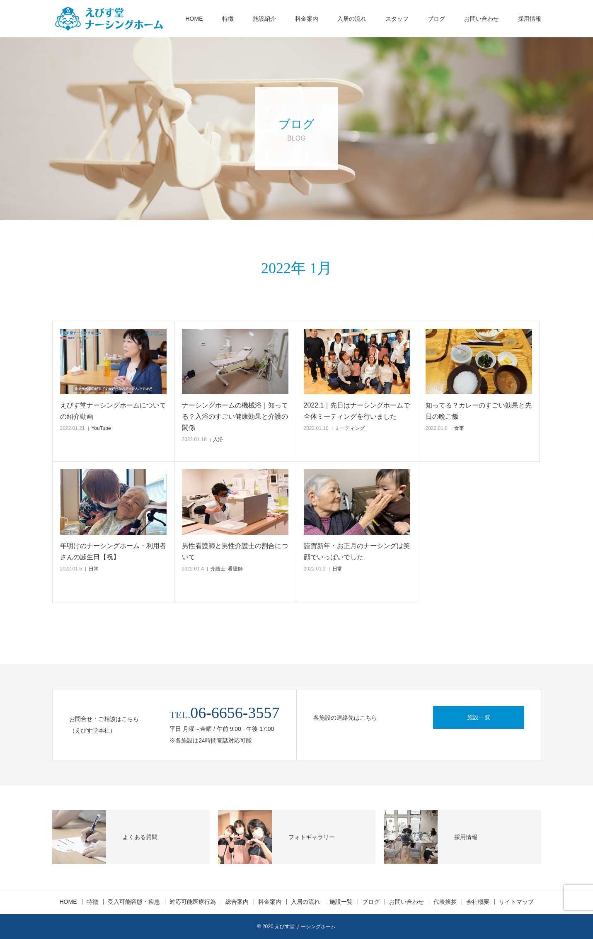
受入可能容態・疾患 (134, 902)
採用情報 (529, 18)
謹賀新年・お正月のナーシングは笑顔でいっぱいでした (357, 551)
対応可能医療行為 (192, 902)
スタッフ (397, 18)
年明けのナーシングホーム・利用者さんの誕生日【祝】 (113, 551)
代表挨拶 (445, 902)
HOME (194, 18)
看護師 (235, 569)
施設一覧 (478, 717)
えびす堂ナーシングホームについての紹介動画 (113, 411)
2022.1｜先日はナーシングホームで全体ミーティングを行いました (357, 411)
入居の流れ (351, 18)
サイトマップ (516, 902)
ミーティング (350, 428)
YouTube (101, 428)
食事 (459, 428)
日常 (94, 569)
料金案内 (306, 18)
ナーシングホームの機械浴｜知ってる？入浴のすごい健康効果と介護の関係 (235, 416)
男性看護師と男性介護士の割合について (235, 551)
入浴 (218, 439)
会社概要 (477, 902)
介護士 (218, 569)
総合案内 (237, 902)
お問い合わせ (481, 18)
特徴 (228, 18)
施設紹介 (264, 18)
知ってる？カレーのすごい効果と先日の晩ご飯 (479, 411)
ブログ (436, 18)
